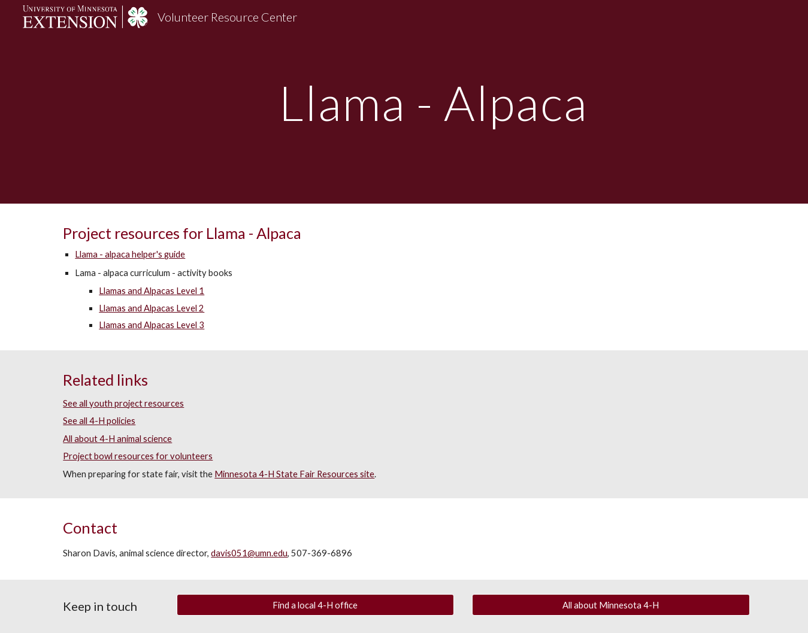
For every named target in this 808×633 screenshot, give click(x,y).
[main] (434, 101)
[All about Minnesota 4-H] (611, 605)
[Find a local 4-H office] (315, 605)
